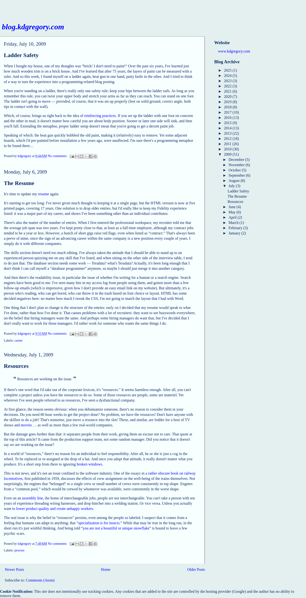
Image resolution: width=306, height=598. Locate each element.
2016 (228, 118)
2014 (228, 128)
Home (105, 569)
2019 (228, 102)
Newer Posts (14, 569)
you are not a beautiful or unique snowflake (116, 528)
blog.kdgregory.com (33, 26)
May (232, 212)
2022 (228, 86)
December (237, 160)
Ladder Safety (21, 55)
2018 (228, 107)
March (234, 223)
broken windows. (90, 464)
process (19, 550)
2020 (228, 97)
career (18, 340)
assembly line (32, 498)
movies (26, 425)
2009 (228, 154)
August (234, 181)
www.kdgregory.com (234, 51)
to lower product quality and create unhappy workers (52, 509)
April (233, 217)
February (236, 228)
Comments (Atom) (40, 580)
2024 (228, 76)
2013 (228, 133)
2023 (228, 81)
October (235, 170)
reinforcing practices (100, 116)
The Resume (19, 183)
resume (43, 194)
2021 (228, 91)
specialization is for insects (99, 523)
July (232, 186)
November (237, 165)
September (237, 175)
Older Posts (196, 569)
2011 (228, 144)
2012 (228, 139)
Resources (16, 366)
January (235, 233)
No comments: (58, 156)
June (232, 207)
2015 (228, 123)
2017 (228, 112)
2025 (228, 70)
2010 (228, 149)
